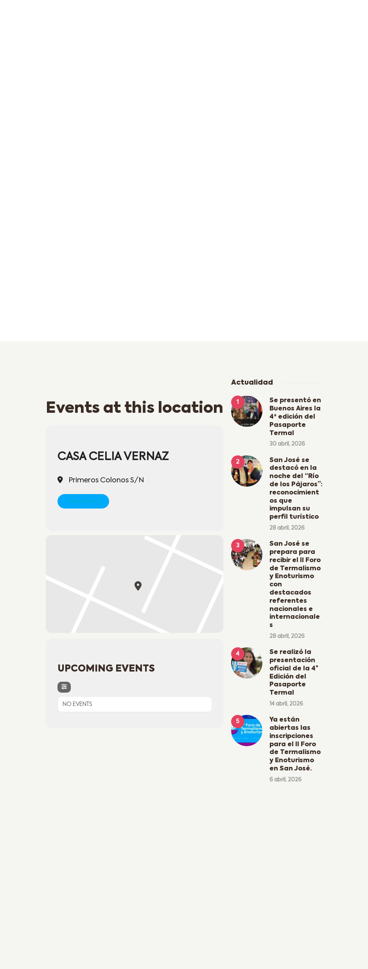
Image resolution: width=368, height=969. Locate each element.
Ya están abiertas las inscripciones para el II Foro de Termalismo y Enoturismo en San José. (295, 744)
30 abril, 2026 (287, 444)
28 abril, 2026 (287, 528)
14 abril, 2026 (286, 704)
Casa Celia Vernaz (113, 456)
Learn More (83, 501)
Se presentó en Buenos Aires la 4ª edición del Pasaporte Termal (295, 417)
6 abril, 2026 (285, 780)
